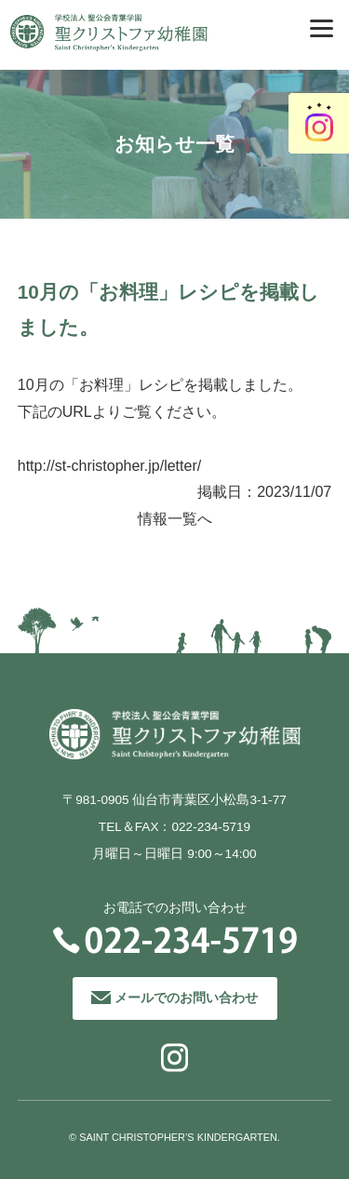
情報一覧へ (175, 519)
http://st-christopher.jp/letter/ (109, 466)
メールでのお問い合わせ (186, 998)
